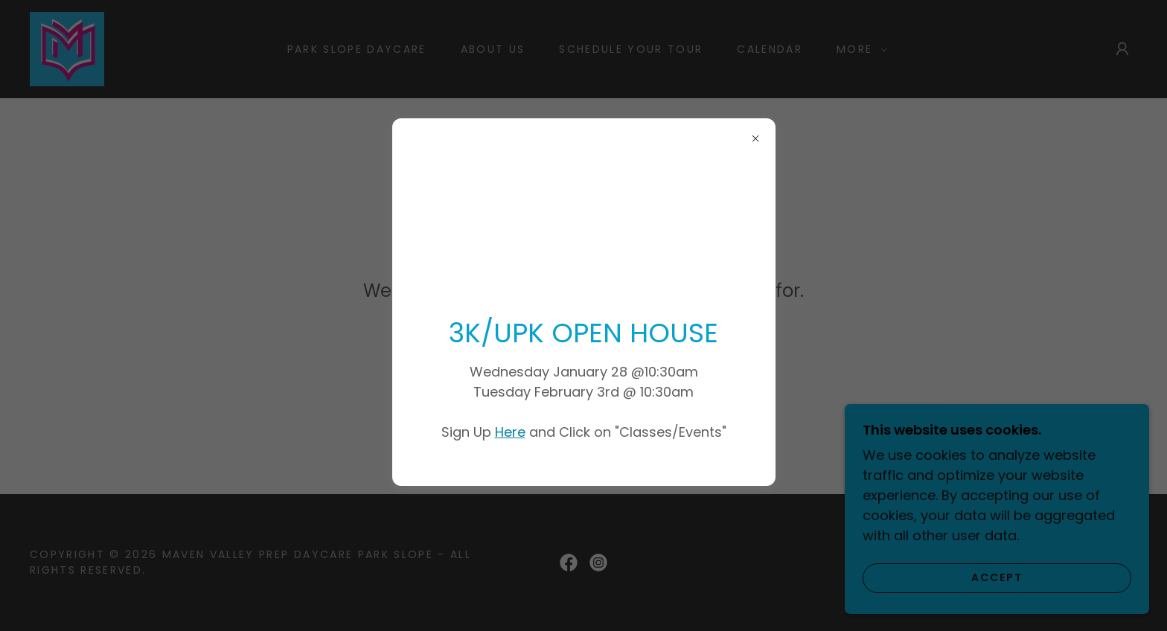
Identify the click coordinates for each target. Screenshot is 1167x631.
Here (510, 432)
